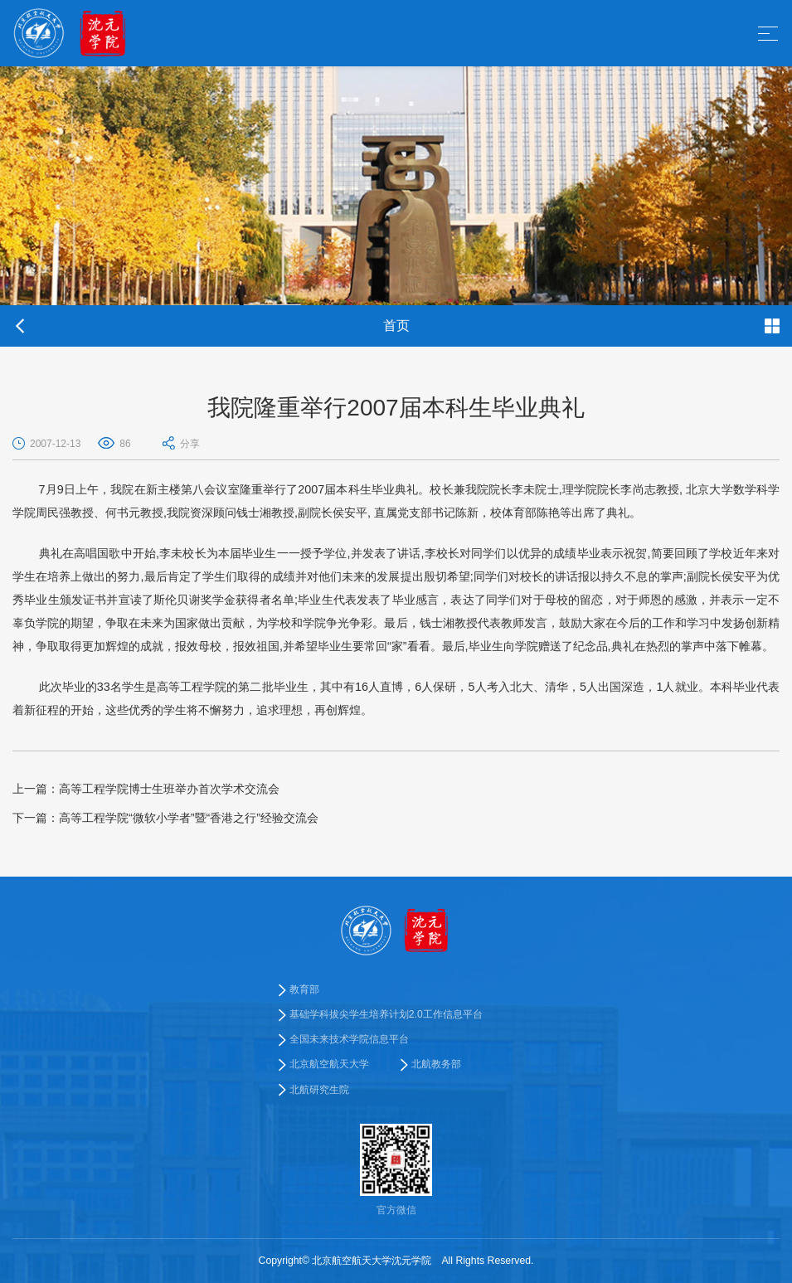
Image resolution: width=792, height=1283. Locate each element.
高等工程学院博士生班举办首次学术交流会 (145, 788)
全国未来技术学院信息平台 (349, 1039)
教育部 (304, 989)
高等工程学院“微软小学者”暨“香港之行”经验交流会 (165, 817)
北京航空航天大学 (329, 1065)
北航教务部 (436, 1065)
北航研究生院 (319, 1090)
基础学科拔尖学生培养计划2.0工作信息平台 (386, 1014)
